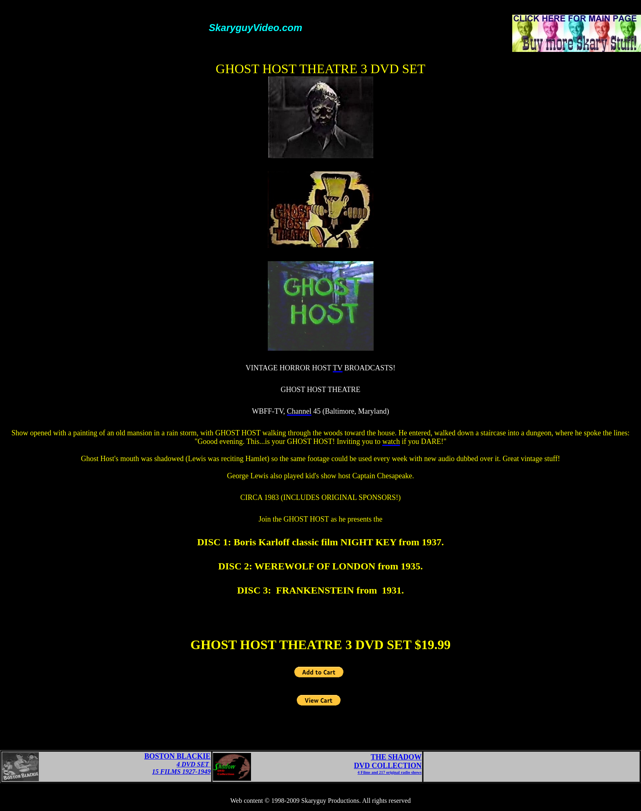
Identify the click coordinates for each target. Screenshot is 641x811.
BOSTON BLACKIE (177, 756)
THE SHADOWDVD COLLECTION (388, 761)
